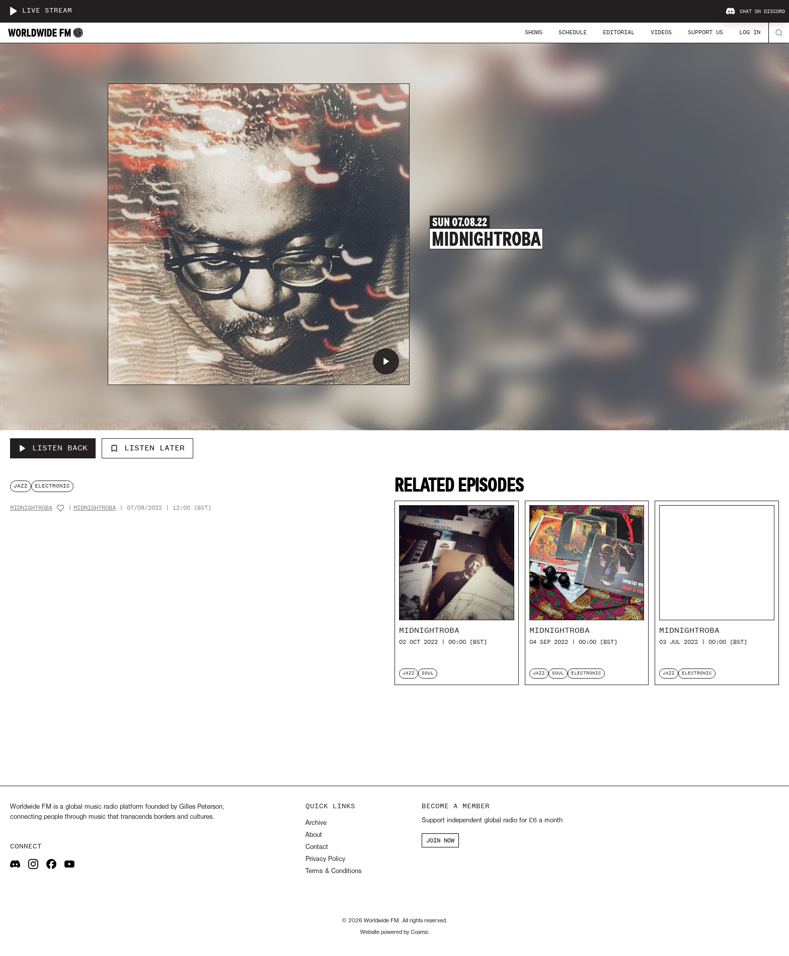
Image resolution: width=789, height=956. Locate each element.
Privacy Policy (325, 859)
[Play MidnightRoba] (386, 361)
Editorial (619, 32)
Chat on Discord (755, 12)
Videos (661, 32)
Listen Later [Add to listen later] (147, 447)
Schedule (573, 32)
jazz (21, 486)
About (313, 835)
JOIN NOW (440, 840)
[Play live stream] (13, 11)
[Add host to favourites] (60, 508)
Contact (316, 847)
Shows (533, 32)
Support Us (705, 32)
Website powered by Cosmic (394, 932)
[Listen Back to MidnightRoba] (53, 448)
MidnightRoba (31, 508)
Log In (749, 32)
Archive (316, 823)
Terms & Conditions (333, 871)
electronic (52, 486)
